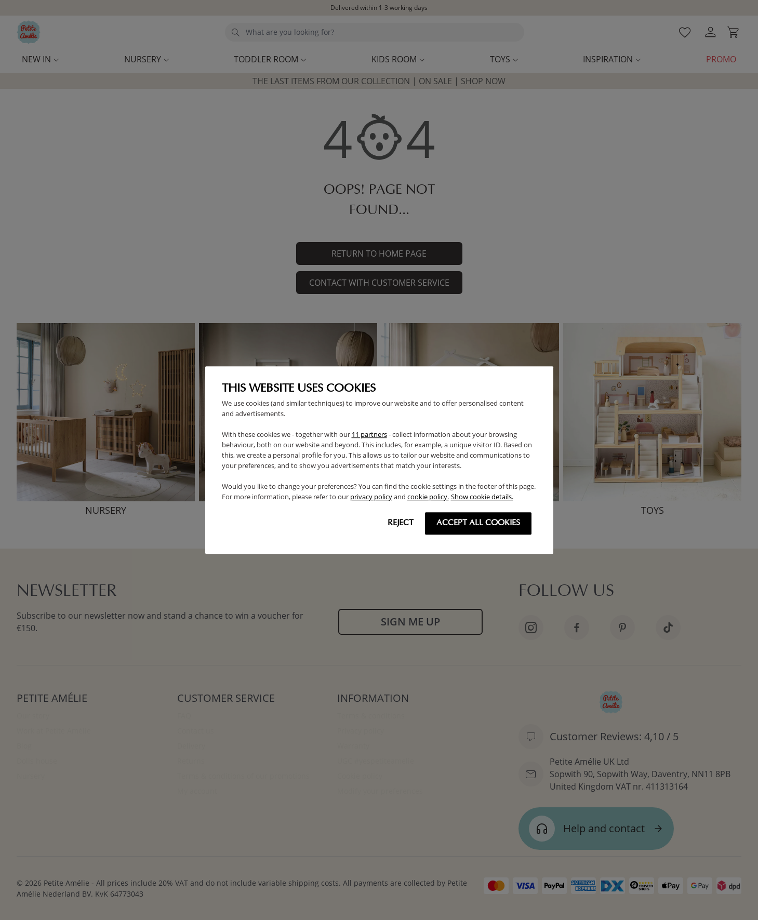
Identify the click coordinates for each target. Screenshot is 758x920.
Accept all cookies (478, 523)
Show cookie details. (482, 496)
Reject (401, 523)
